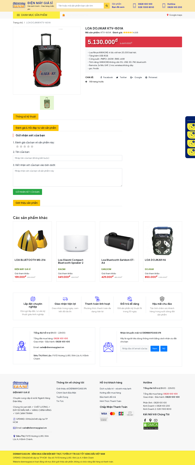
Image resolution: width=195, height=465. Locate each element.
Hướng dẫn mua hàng (110, 392)
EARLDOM (106, 269)
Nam (154, 348)
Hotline (171, 4)
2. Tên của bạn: (21, 152)
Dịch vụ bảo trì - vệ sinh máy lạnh (115, 388)
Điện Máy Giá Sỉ (23, 269)
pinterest (151, 77)
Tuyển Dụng (62, 397)
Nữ (163, 348)
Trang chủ (18, 22)
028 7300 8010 (146, 7)
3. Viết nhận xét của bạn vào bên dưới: (34, 165)
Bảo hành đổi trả (108, 397)
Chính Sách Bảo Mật (66, 392)
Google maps (174, 15)
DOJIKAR (149, 269)
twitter (121, 77)
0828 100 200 (174, 7)
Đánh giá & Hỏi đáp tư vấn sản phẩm (36, 127)
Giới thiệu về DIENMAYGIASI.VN (71, 388)
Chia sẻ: (89, 77)
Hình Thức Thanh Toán (110, 401)
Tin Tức (60, 401)
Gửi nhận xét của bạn (27, 192)
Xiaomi (62, 269)
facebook (107, 77)
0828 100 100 (145, 4)
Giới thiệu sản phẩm (27, 203)
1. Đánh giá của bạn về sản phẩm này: (33, 145)
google (136, 77)
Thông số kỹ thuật (26, 116)
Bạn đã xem (118, 7)
